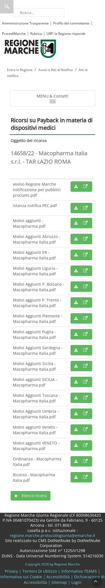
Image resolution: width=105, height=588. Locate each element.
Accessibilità (58, 576)
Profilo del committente (71, 23)
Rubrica (36, 33)
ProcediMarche (14, 33)
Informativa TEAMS (79, 571)
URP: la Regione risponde (65, 33)
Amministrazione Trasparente (25, 23)
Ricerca (6, 6)
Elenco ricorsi (30, 495)
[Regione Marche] (30, 48)
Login (76, 582)
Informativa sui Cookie (21, 576)
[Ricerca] (39, 12)
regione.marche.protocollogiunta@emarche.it (52, 535)
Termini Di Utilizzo (39, 571)
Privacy (11, 571)
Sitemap (59, 582)
